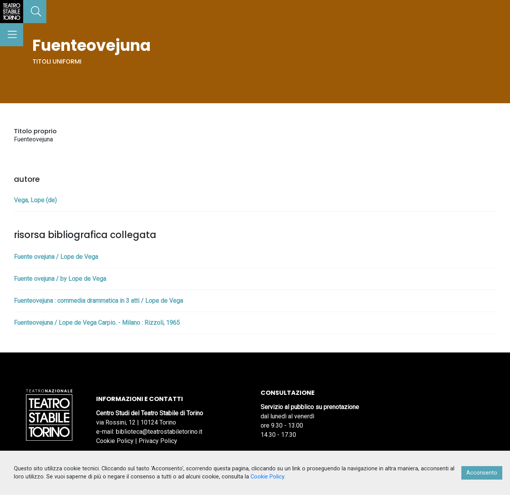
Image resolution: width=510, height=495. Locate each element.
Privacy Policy (158, 441)
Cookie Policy (115, 441)
